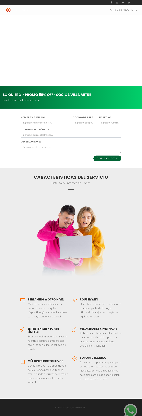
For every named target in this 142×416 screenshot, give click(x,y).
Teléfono (105, 117)
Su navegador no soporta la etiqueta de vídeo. (71, 50)
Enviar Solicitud (107, 158)
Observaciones (31, 141)
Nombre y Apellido (33, 117)
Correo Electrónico (35, 129)
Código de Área (83, 117)
